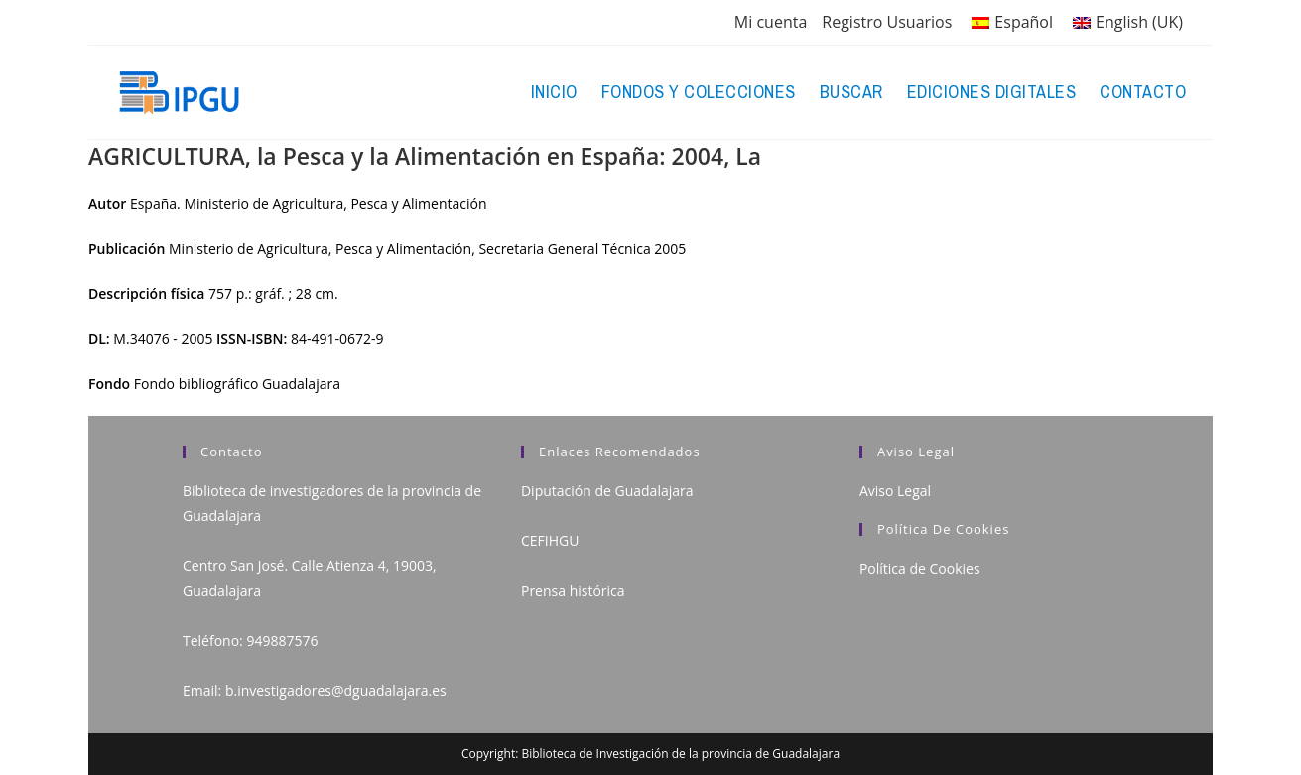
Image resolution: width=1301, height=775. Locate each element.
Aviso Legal (895, 490)
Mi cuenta (770, 22)
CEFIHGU (550, 540)
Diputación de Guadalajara (607, 490)
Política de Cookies (919, 568)
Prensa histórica (573, 590)
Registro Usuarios (887, 22)
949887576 (282, 640)
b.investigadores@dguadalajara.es (336, 690)
